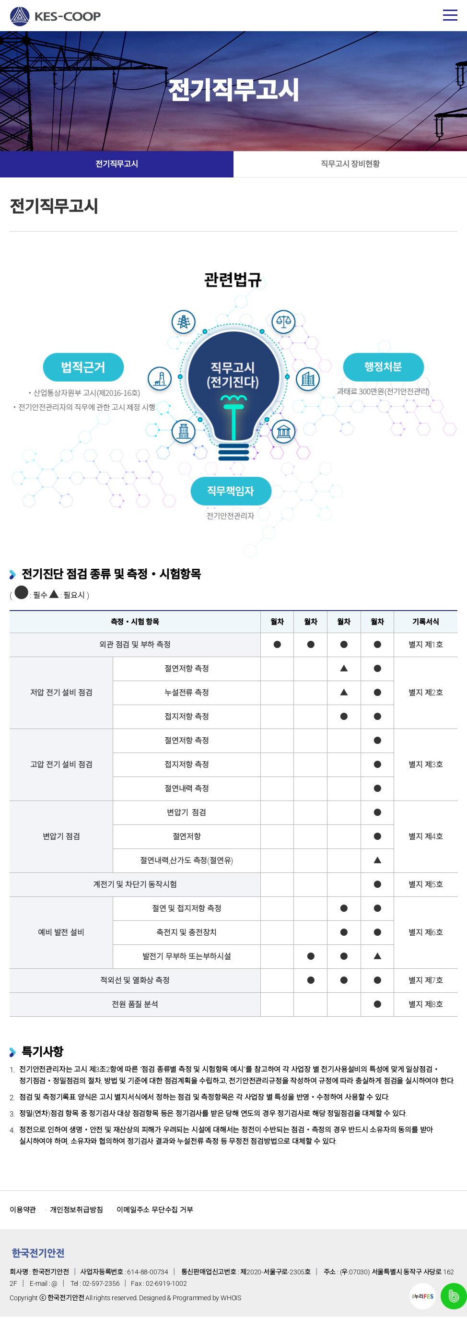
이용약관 (24, 1211)
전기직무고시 (117, 165)
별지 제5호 (426, 886)
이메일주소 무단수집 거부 (163, 1211)
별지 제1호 (426, 646)
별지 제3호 (426, 766)
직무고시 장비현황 (350, 165)
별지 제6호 (426, 934)
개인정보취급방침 (80, 1211)
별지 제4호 (426, 838)
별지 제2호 (426, 694)
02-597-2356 (101, 1285)
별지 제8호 (426, 1006)
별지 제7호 (426, 982)
